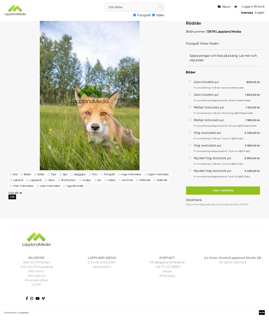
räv (99, 180)
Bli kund (259, 6)
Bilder (27, 174)
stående (162, 180)
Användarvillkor (36, 280)
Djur (53, 174)
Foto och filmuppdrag (36, 267)
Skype (167, 271)
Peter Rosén (209, 43)
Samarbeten (101, 267)
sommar (127, 180)
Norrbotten (68, 180)
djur (65, 174)
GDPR (36, 284)
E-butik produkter (102, 262)
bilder (41, 174)
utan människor (50, 186)
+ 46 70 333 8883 (167, 267)
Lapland (18, 180)
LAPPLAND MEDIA (102, 258)
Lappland (35, 180)
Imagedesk (23, 312)
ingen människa (158, 174)
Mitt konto (36, 271)
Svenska (247, 12)
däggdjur (80, 174)
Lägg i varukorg (223, 190)
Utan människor (23, 186)
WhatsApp (167, 276)
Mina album (36, 276)
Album (226, 6)
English (259, 12)
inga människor (131, 174)
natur (51, 180)
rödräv (112, 180)
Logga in (247, 6)
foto (95, 174)
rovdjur (86, 180)
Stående (144, 180)
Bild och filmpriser (36, 262)
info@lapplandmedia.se (167, 262)
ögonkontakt (75, 186)
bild (15, 174)
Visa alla (13, 192)
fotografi (109, 174)
